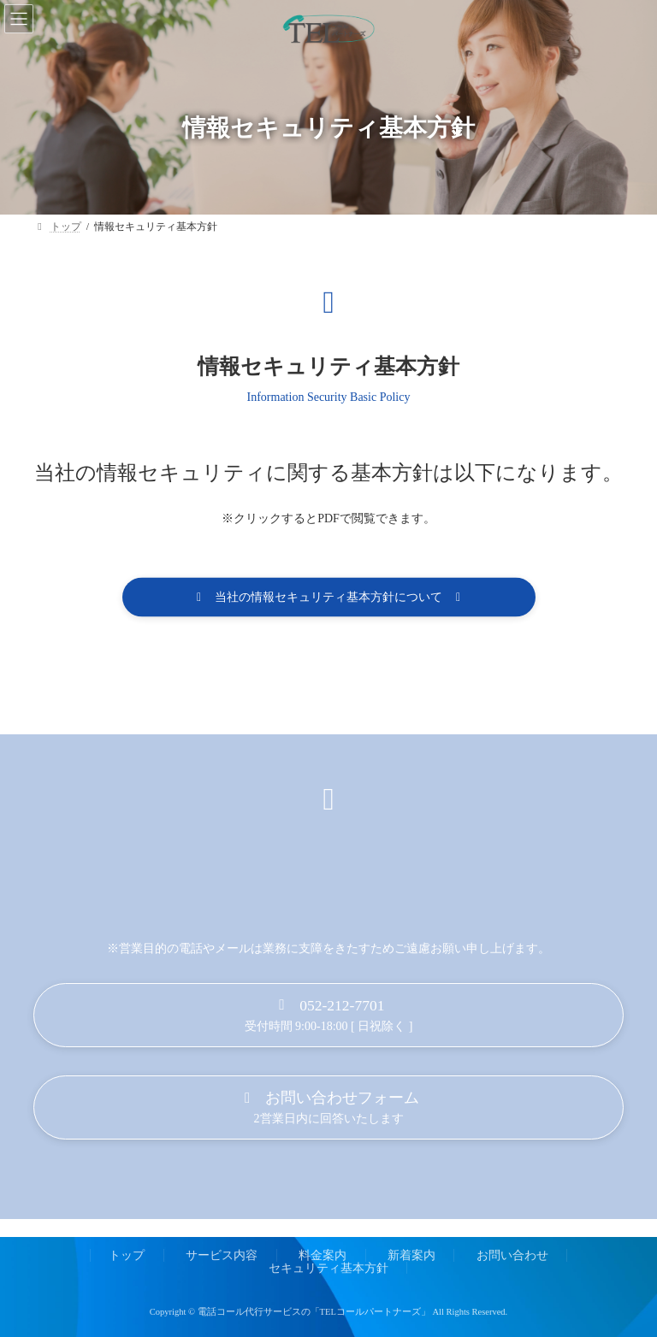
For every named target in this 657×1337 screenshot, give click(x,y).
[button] (329, 598)
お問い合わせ (512, 1255)
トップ (127, 1255)
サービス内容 (221, 1255)
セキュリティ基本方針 (328, 1268)
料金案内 (322, 1255)
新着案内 (411, 1255)
